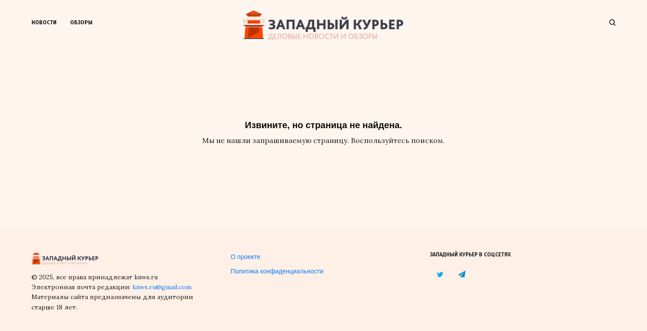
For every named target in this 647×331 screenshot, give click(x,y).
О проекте (245, 256)
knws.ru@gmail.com (162, 287)
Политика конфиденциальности (277, 271)
